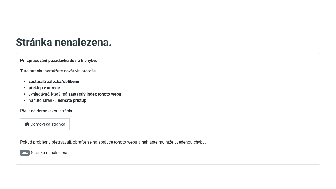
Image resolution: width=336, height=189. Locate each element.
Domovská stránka (45, 124)
